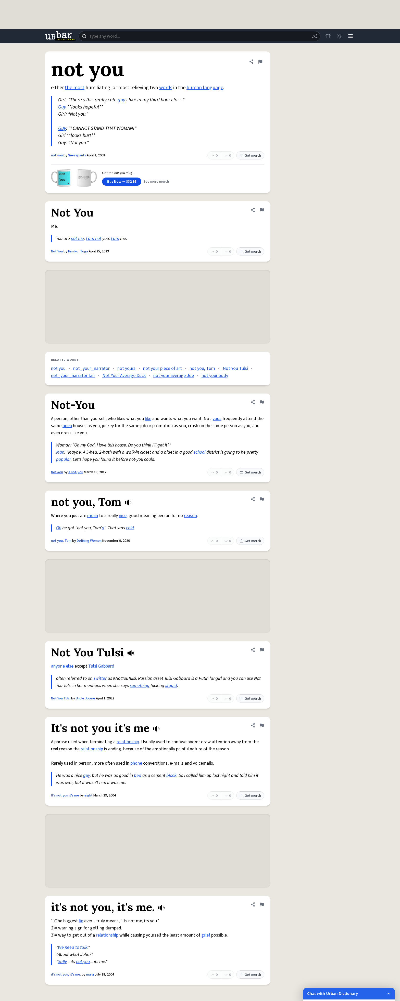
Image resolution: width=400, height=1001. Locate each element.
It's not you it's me (65, 795)
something (139, 685)
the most (74, 87)
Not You (57, 251)
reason (190, 515)
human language (204, 87)
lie (81, 921)
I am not (93, 238)
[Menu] (350, 36)
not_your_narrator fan (73, 375)
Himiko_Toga (78, 251)
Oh (58, 528)
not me (77, 238)
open (67, 426)
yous (216, 418)
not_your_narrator (91, 368)
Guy (62, 107)
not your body (215, 375)
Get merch (250, 155)
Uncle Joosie (85, 698)
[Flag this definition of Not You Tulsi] (262, 650)
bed (137, 775)
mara (90, 974)
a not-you (75, 472)
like (148, 418)
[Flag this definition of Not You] (262, 210)
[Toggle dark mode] (339, 36)
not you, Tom (202, 368)
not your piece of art (162, 368)
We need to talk (73, 947)
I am (115, 238)
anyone (58, 666)
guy (121, 99)
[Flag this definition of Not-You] (262, 402)
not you (57, 155)
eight (88, 795)
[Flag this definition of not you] (260, 62)
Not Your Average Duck (124, 375)
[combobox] (199, 36)
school (199, 452)
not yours (126, 368)
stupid (171, 685)
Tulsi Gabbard (101, 666)
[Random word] (314, 36)
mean (92, 515)
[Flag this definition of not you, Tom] (262, 499)
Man (60, 452)
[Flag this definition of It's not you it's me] (262, 725)
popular (63, 459)
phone (136, 763)
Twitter (100, 678)
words (165, 87)
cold (130, 528)
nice (123, 515)
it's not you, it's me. (66, 974)
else (69, 666)
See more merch (156, 181)
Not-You (57, 472)
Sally (62, 961)
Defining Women (89, 540)
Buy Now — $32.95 (121, 181)
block (171, 775)
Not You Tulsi (235, 368)
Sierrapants (77, 155)
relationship (128, 742)
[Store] (328, 36)
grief (205, 935)
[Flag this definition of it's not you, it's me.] (262, 904)
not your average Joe (173, 375)
